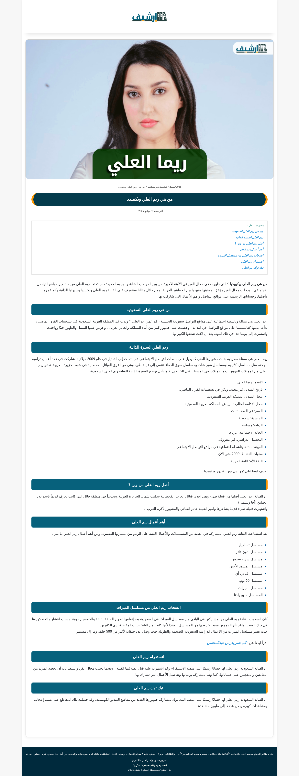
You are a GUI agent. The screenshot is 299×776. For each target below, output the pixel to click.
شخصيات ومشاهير (157, 186)
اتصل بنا (136, 765)
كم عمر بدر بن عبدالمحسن (226, 643)
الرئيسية (175, 186)
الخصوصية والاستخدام (155, 765)
